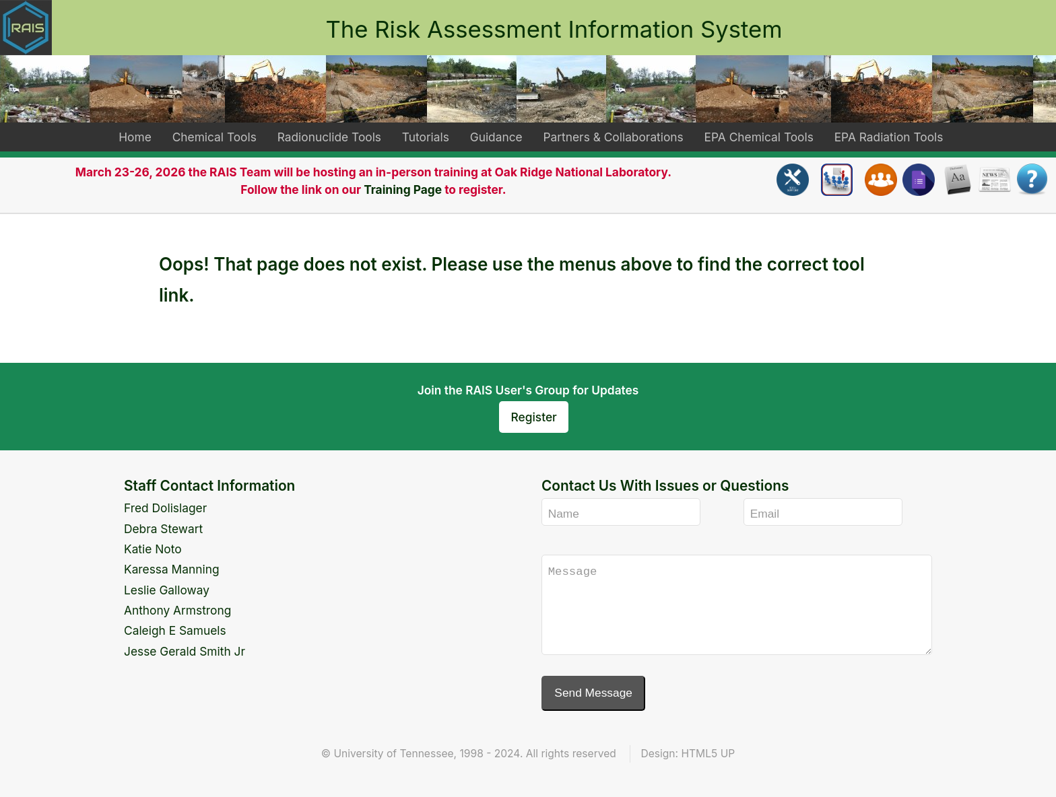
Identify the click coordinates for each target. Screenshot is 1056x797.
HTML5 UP (708, 753)
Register (534, 417)
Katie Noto (153, 549)
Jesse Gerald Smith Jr (184, 651)
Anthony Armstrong (177, 610)
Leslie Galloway (166, 590)
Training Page (403, 189)
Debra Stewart (163, 529)
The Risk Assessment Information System (553, 29)
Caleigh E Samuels (175, 630)
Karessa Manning (172, 569)
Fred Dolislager (165, 508)
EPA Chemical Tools (759, 137)
